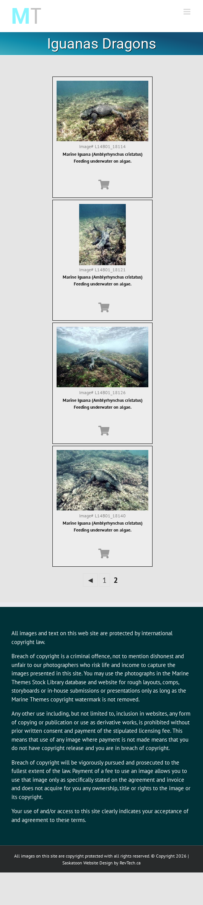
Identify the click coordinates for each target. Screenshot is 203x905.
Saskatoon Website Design (87, 863)
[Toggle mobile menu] (188, 12)
